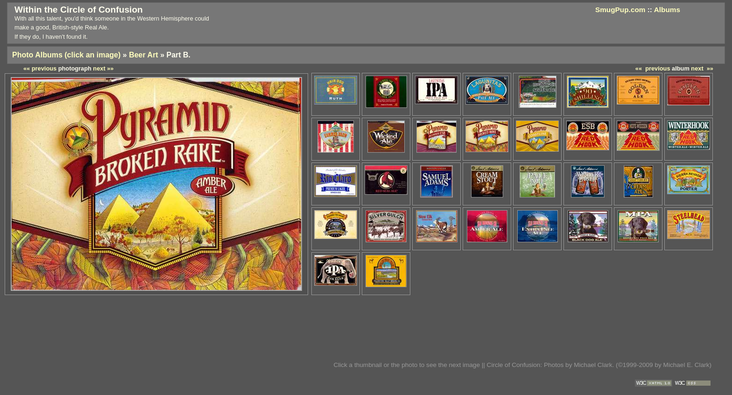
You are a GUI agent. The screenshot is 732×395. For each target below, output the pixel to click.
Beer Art (143, 55)
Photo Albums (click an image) (66, 55)
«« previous (652, 68)
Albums (667, 10)
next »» (702, 68)
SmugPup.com (620, 10)
